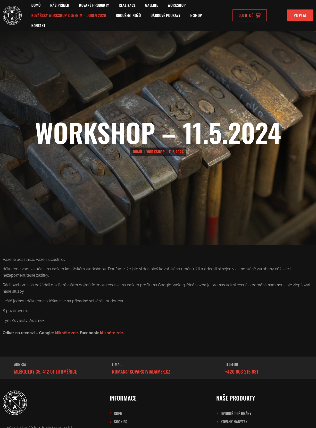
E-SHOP (196, 15)
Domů (36, 5)
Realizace (127, 5)
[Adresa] (5, 367)
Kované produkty (94, 5)
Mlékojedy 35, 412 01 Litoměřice (45, 371)
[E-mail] (103, 367)
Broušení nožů (128, 15)
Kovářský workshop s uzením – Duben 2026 (68, 15)
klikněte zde (66, 333)
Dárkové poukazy (165, 15)
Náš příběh (59, 5)
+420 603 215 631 (241, 371)
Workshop (177, 5)
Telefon (231, 364)
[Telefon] (217, 367)
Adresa (20, 364)
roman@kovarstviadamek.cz (141, 371)
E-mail (117, 364)
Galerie (151, 5)
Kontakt (38, 25)
